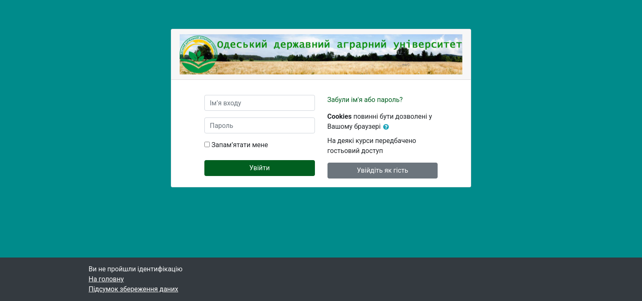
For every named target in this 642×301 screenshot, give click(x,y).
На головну (106, 279)
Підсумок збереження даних (133, 289)
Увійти (259, 168)
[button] (387, 127)
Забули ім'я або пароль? (365, 100)
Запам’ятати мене (239, 145)
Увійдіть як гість (382, 170)
